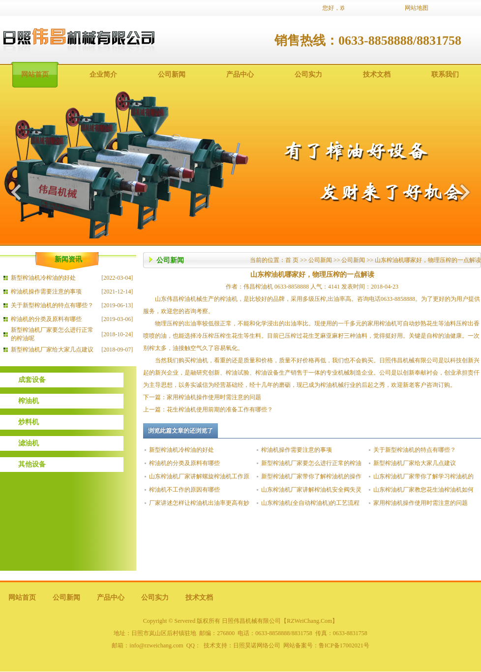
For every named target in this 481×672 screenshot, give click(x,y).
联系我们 (445, 74)
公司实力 (308, 74)
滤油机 (28, 443)
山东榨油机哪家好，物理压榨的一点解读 (428, 260)
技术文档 (377, 74)
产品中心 (240, 74)
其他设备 (32, 464)
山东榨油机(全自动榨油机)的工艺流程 (310, 502)
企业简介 (103, 74)
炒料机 (28, 422)
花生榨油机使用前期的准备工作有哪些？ (220, 409)
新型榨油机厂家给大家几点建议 (52, 349)
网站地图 (416, 7)
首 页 (292, 260)
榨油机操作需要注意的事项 (46, 291)
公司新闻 (171, 74)
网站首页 (35, 74)
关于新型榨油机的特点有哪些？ (52, 305)
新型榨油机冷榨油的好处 (43, 277)
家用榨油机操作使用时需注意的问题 (214, 397)
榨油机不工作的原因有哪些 (184, 489)
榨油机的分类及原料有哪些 (46, 319)
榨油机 (28, 401)
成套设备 (32, 379)
